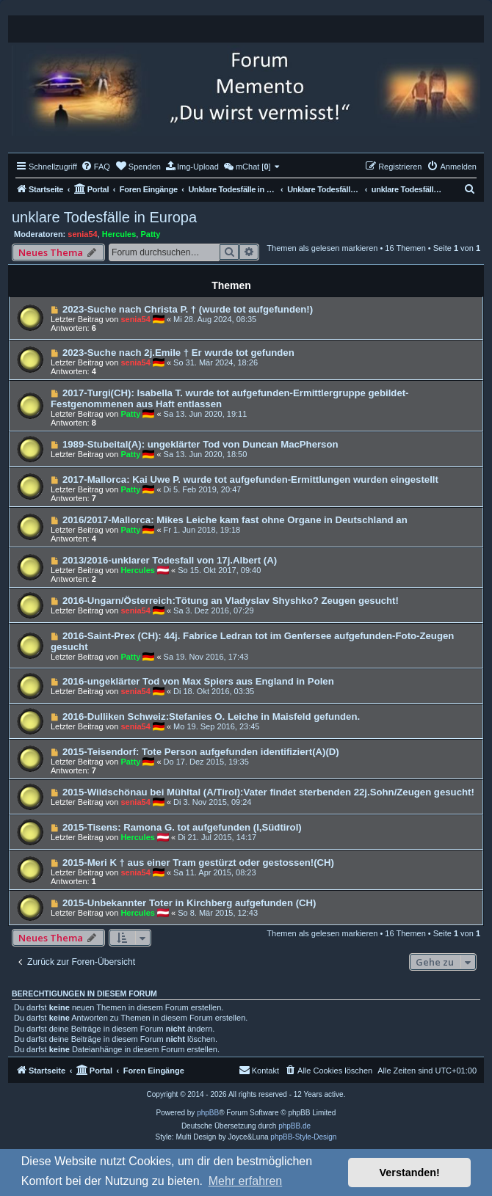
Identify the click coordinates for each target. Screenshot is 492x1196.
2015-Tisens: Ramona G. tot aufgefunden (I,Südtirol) (182, 827)
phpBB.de (294, 1126)
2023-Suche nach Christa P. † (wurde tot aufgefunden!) (187, 309)
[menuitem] (95, 166)
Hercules (119, 234)
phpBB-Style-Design (303, 1137)
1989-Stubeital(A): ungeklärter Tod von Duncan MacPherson (200, 444)
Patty (150, 234)
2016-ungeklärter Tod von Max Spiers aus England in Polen (198, 681)
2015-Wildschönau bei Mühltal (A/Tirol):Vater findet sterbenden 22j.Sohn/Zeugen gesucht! (268, 792)
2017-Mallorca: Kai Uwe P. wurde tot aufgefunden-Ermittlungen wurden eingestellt (250, 479)
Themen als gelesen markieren (322, 248)
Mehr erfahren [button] (246, 1181)
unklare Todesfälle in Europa (104, 217)
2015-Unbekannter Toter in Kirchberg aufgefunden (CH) (189, 902)
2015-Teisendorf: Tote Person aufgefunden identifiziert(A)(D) (200, 751)
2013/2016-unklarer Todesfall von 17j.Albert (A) (169, 560)
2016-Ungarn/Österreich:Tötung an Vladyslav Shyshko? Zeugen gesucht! (230, 600)
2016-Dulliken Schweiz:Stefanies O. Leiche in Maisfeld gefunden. (211, 716)
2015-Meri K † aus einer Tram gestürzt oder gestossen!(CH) (198, 862)
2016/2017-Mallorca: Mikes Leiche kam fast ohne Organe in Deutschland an (235, 519)
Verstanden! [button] (410, 1172)
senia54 (82, 234)
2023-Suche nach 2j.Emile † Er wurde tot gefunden (178, 352)
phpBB (208, 1113)
